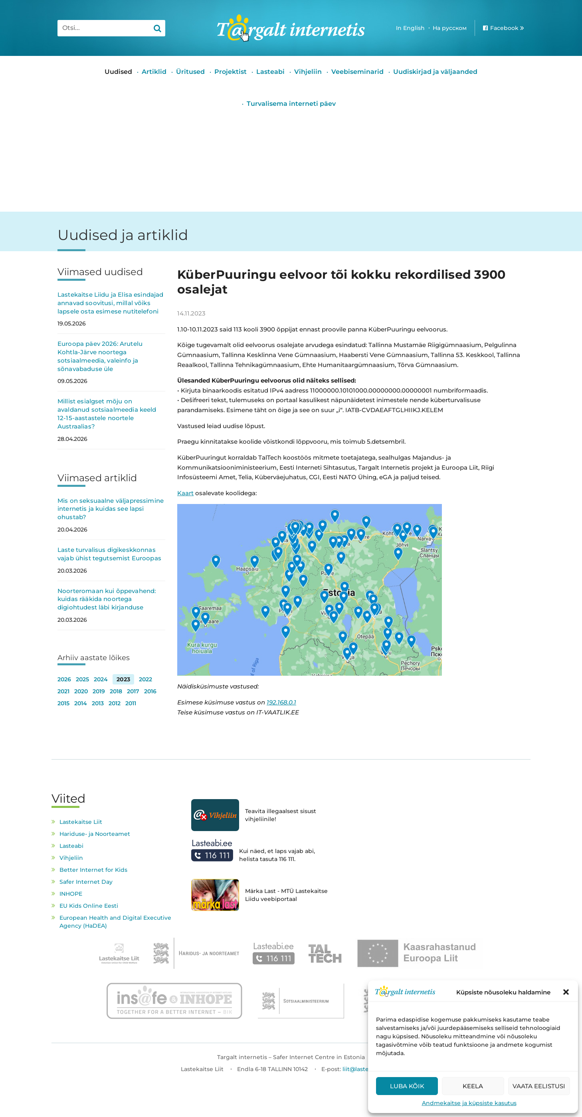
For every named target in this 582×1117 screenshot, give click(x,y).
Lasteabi (270, 71)
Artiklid (154, 71)
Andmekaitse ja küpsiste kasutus (469, 1103)
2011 (130, 703)
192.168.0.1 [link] (281, 702)
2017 (133, 691)
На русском (450, 28)
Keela (473, 1086)
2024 (101, 679)
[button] (566, 992)
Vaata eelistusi (539, 1086)
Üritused (190, 71)
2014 (80, 703)
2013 (98, 703)
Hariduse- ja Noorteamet (94, 833)
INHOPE (70, 893)
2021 (63, 691)
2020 (81, 691)
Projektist (230, 71)
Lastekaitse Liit (80, 821)
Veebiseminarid (357, 71)
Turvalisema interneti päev (291, 103)
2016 (150, 691)
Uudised (118, 71)
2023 (123, 679)
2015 (63, 703)
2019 (99, 691)
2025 (82, 679)
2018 (116, 691)
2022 (145, 679)
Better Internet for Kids (93, 869)
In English (410, 28)
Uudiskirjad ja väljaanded (435, 71)
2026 (64, 679)
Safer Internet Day (86, 881)
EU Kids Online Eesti (88, 905)
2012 (115, 703)
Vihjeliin (308, 71)
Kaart (185, 493)
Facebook (504, 28)
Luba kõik (407, 1086)
